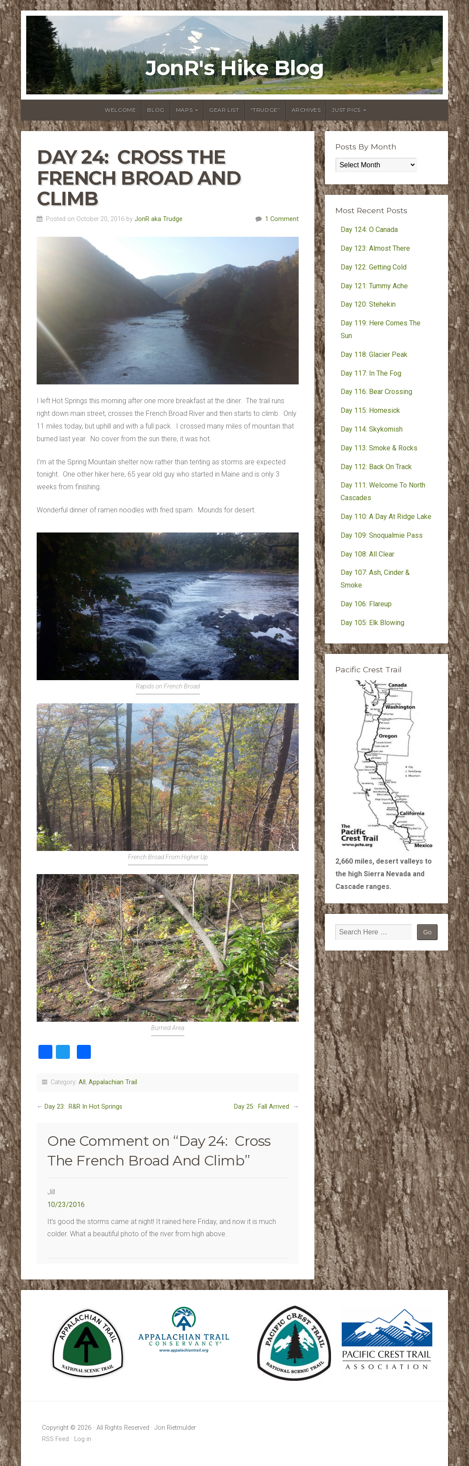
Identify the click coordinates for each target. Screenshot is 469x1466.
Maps (184, 110)
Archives (306, 110)
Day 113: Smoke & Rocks (379, 448)
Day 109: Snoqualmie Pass (382, 535)
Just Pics (346, 110)
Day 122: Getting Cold (374, 267)
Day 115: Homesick (370, 410)
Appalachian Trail (113, 1082)
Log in (82, 1439)
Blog (155, 110)
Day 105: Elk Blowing (372, 623)
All (82, 1082)
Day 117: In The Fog (371, 373)
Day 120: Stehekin (368, 304)
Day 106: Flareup (366, 604)
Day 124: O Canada (369, 229)
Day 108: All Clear (367, 554)
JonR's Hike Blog (234, 67)
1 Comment (282, 219)
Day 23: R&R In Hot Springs (83, 1106)
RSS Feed (55, 1439)
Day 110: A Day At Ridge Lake (386, 516)
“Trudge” (265, 110)
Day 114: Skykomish (372, 429)
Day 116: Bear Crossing (376, 391)
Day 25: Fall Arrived (262, 1106)
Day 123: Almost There (376, 248)
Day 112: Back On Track (376, 467)
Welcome (120, 110)
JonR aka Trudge (158, 219)
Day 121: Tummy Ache (374, 286)
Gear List (224, 110)
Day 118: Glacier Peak (374, 354)
